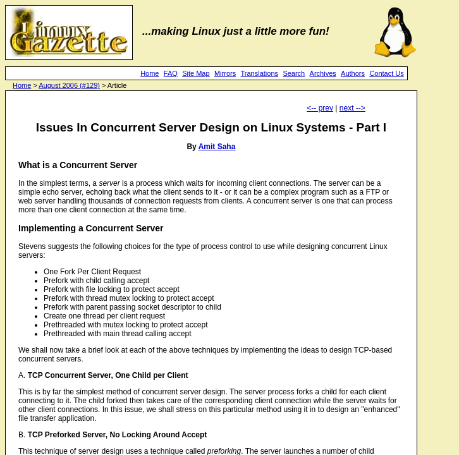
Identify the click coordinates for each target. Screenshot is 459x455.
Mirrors (225, 73)
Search (294, 73)
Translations (260, 73)
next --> (352, 108)
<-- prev (320, 108)
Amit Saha (217, 146)
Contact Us (386, 73)
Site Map (195, 73)
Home (149, 73)
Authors (353, 73)
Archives (323, 73)
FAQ (171, 73)
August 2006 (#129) (69, 85)
